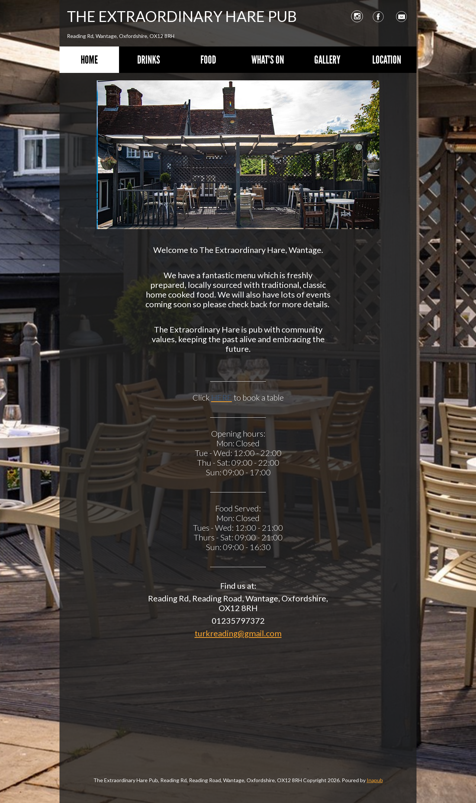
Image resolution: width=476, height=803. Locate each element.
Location (386, 60)
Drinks (148, 60)
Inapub (375, 780)
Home (89, 60)
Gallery (327, 60)
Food (208, 60)
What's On (267, 60)
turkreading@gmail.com (238, 633)
